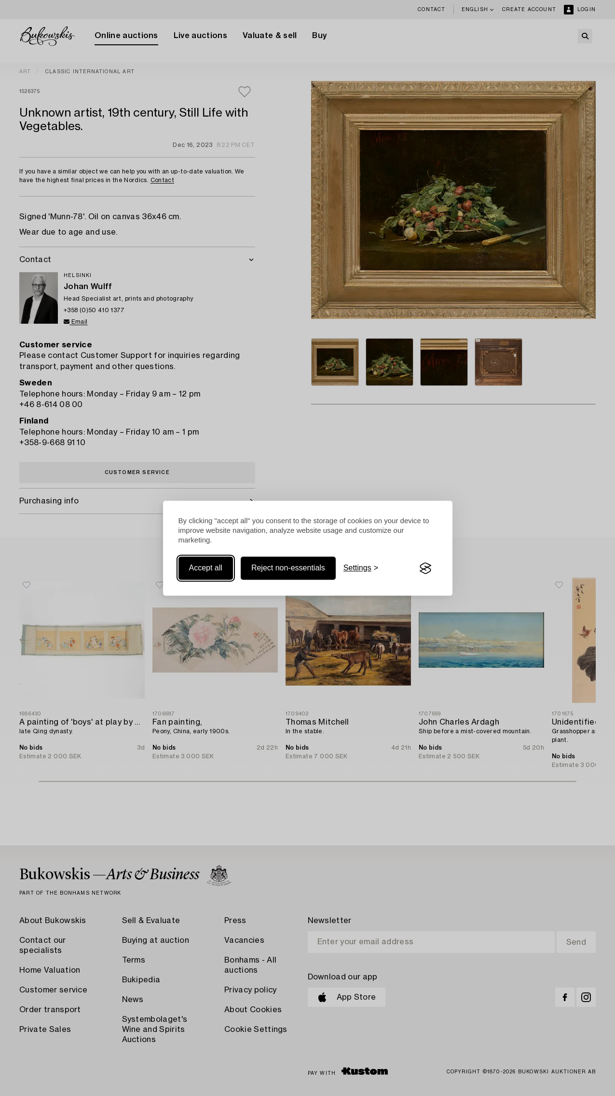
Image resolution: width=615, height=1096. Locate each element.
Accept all (205, 568)
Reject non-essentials (288, 568)
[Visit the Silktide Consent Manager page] (425, 568)
